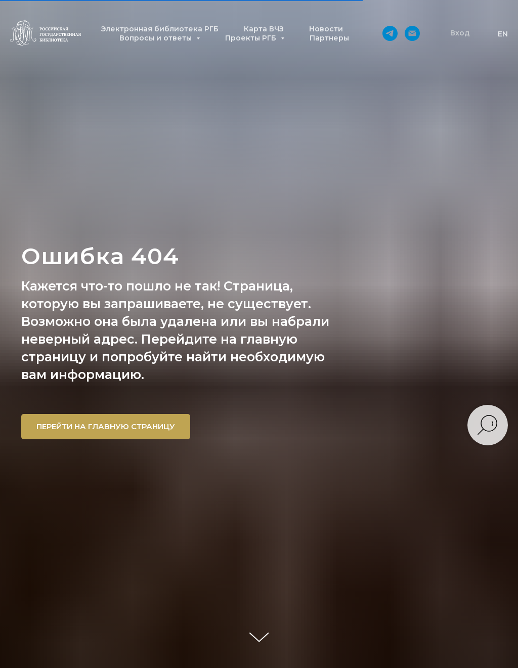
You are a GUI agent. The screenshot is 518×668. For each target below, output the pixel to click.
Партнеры (329, 38)
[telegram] (390, 33)
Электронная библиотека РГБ (160, 28)
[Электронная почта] (412, 33)
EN (503, 33)
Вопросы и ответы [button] (156, 38)
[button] (460, 33)
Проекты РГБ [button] (251, 38)
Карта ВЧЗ (264, 28)
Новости (326, 28)
